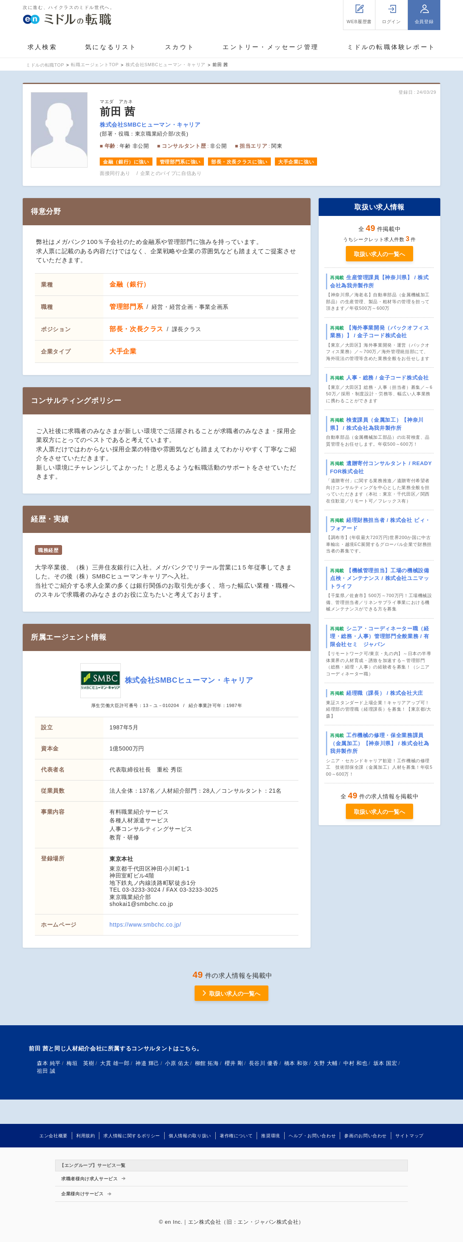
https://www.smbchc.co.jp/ (145, 924)
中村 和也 (355, 1063)
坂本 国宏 (385, 1063)
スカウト (180, 46)
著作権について (236, 1135)
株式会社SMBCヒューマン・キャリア (150, 124)
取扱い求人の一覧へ (379, 254)
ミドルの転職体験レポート (391, 46)
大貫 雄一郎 (114, 1063)
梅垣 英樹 (80, 1063)
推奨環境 (270, 1135)
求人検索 (42, 46)
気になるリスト (111, 46)
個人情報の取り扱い (190, 1135)
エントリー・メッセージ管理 (271, 46)
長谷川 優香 (263, 1063)
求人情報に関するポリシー (131, 1135)
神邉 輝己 (147, 1063)
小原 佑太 (177, 1063)
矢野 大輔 (326, 1063)
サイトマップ (409, 1135)
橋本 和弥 (296, 1063)
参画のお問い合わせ (365, 1135)
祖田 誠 (46, 1071)
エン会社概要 (53, 1135)
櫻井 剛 (234, 1063)
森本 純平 (49, 1063)
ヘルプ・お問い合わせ (312, 1135)
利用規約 (85, 1135)
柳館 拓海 (207, 1063)
